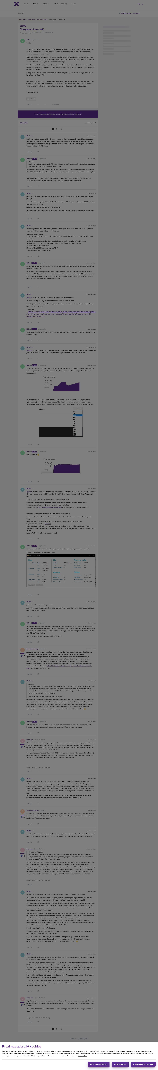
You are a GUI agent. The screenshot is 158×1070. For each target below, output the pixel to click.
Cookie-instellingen (98, 1065)
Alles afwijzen (120, 1065)
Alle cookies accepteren (143, 1065)
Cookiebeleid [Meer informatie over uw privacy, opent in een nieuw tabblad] (82, 1056)
